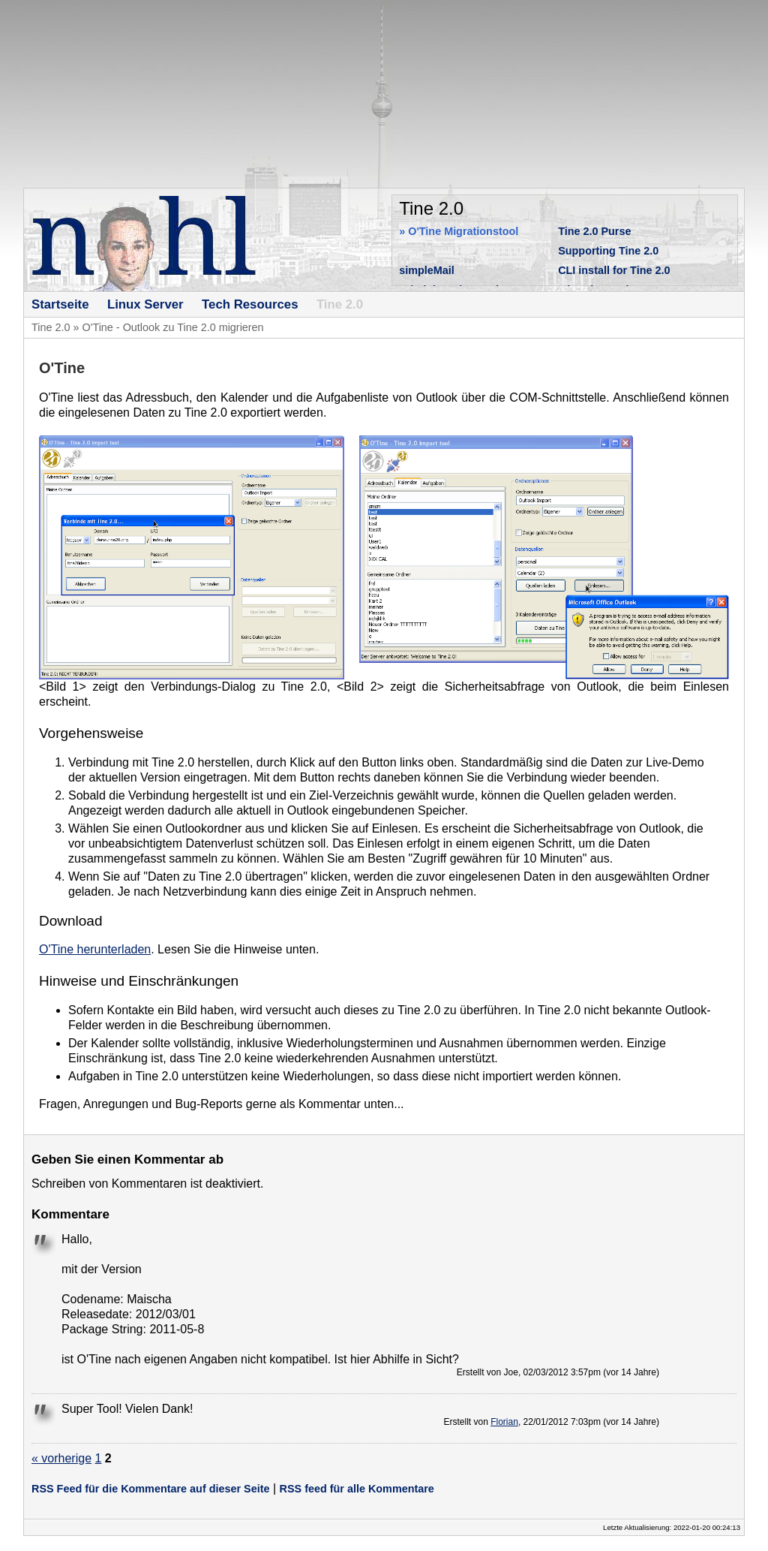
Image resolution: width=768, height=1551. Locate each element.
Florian (504, 1422)
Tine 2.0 (51, 327)
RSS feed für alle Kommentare (357, 1489)
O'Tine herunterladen (95, 949)
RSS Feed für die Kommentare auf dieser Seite (151, 1489)
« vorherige (62, 1458)
